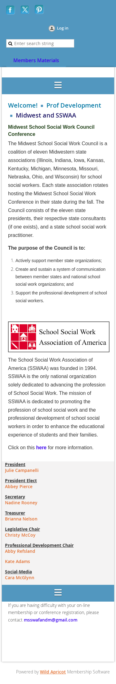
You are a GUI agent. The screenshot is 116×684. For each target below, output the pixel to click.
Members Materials (36, 60)
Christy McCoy (20, 535)
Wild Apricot (53, 672)
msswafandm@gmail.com (50, 620)
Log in (62, 28)
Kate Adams (17, 561)
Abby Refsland (20, 551)
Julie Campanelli (22, 470)
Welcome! (23, 105)
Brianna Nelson (21, 519)
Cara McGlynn (19, 577)
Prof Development (73, 105)
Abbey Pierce (18, 486)
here (41, 447)
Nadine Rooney (21, 503)
